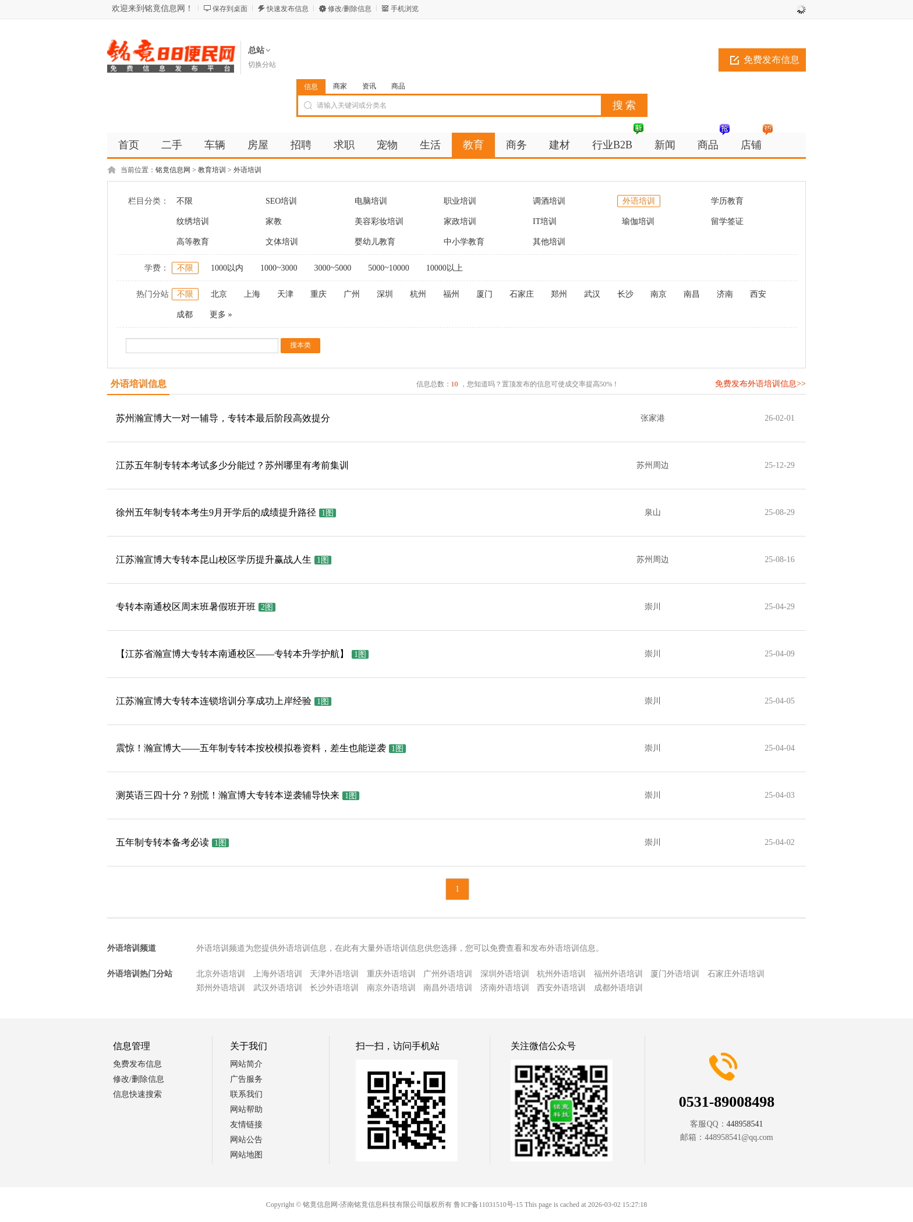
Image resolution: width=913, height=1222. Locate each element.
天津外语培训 (334, 973)
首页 (128, 145)
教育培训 (212, 170)
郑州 (559, 294)
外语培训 (247, 170)
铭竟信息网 (172, 170)
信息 (311, 87)
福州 (451, 294)
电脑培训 (371, 201)
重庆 (318, 294)
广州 (352, 294)
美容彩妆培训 (379, 221)
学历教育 (727, 201)
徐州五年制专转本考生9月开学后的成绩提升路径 (216, 512)
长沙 (625, 294)
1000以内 (227, 268)
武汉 (592, 294)
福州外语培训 (618, 973)
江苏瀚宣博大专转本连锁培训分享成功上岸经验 (214, 701)
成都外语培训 (618, 987)
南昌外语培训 (447, 987)
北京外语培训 (220, 973)
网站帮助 (246, 1109)
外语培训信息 (139, 384)
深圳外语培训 (504, 973)
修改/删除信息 (349, 9)
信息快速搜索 (137, 1094)
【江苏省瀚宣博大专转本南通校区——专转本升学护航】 (232, 654)
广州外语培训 (447, 973)
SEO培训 (281, 201)
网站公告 (246, 1139)
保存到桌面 (230, 9)
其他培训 (549, 241)
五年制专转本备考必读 (162, 842)
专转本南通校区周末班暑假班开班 (186, 607)
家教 (274, 221)
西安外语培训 (561, 987)
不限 (184, 201)
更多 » (221, 314)
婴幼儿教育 (375, 241)
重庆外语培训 (391, 973)
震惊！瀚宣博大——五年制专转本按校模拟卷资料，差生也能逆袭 (251, 748)
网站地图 (246, 1154)
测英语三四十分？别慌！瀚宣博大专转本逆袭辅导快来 (227, 795)
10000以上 (444, 268)
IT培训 (545, 221)
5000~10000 (388, 268)
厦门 (484, 294)
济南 (725, 294)
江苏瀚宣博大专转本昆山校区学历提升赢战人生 (214, 559)
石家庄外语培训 (736, 973)
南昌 (692, 294)
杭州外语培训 (561, 973)
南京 (658, 294)
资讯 (369, 86)
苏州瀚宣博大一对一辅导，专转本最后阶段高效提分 (223, 418)
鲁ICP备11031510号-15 (488, 1204)
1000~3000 (279, 268)
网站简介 (246, 1064)
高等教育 (192, 241)
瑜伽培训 (638, 221)
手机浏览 (405, 9)
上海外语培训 (277, 973)
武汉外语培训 (277, 987)
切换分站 (262, 65)
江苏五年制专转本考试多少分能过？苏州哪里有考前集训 (232, 465)
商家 (340, 86)
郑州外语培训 (220, 987)
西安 (758, 294)
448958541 (745, 1124)
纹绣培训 (192, 221)
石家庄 (521, 294)
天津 (285, 294)
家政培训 (460, 221)
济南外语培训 (504, 987)
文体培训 (282, 241)
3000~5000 (333, 268)
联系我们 (246, 1094)
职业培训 (460, 201)
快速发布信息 (288, 9)
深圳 (385, 294)
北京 (219, 294)
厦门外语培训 (674, 973)
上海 (252, 294)
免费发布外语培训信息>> (760, 383)
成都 (184, 314)
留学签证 (727, 221)
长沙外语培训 (334, 987)
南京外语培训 (391, 987)
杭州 (418, 294)
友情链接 (246, 1124)
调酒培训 (549, 201)
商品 (398, 86)
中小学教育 (464, 241)
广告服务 (246, 1079)
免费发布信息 (771, 60)
